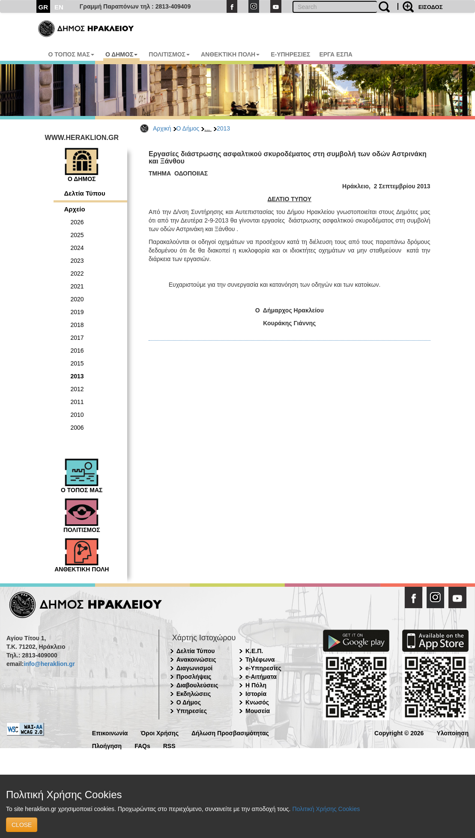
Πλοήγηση (107, 745)
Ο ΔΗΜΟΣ (121, 54)
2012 (77, 389)
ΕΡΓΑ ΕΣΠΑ (336, 54)
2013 (223, 128)
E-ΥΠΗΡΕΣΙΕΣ (290, 54)
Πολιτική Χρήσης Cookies (326, 808)
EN (58, 7)
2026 (77, 222)
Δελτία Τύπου (84, 193)
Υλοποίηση (452, 732)
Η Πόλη (255, 685)
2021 (77, 286)
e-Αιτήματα (261, 676)
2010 (77, 414)
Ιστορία (255, 693)
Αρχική (162, 128)
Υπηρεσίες (191, 710)
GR (43, 7)
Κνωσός (257, 702)
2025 (77, 235)
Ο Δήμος (188, 128)
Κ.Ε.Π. (254, 651)
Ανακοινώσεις (196, 659)
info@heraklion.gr (49, 663)
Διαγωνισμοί (194, 668)
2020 (77, 299)
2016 (77, 350)
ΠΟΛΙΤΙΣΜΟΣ (169, 54)
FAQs (142, 745)
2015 (77, 363)
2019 (77, 312)
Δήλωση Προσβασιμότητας (230, 732)
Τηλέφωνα (260, 659)
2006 (77, 427)
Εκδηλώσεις (193, 693)
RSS (169, 745)
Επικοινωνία (110, 732)
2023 (77, 260)
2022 (77, 273)
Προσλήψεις (194, 676)
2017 (77, 337)
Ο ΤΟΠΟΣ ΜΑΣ (71, 54)
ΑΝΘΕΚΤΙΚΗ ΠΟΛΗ (230, 54)
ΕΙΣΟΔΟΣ (430, 7)
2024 (77, 247)
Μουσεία (257, 710)
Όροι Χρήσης (159, 732)
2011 (77, 401)
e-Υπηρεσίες (263, 668)
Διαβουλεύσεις (197, 685)
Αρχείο (74, 209)
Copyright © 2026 (399, 732)
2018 (77, 324)
